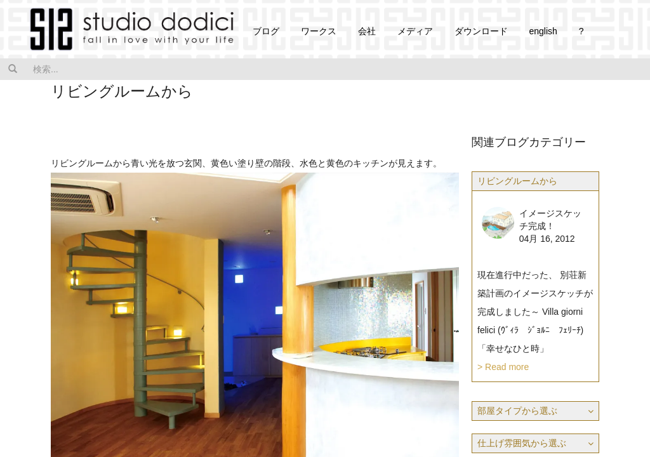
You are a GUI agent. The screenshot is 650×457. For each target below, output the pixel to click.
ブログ (266, 31)
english (543, 31)
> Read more (503, 367)
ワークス (318, 31)
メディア (415, 31)
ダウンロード (481, 31)
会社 (367, 31)
